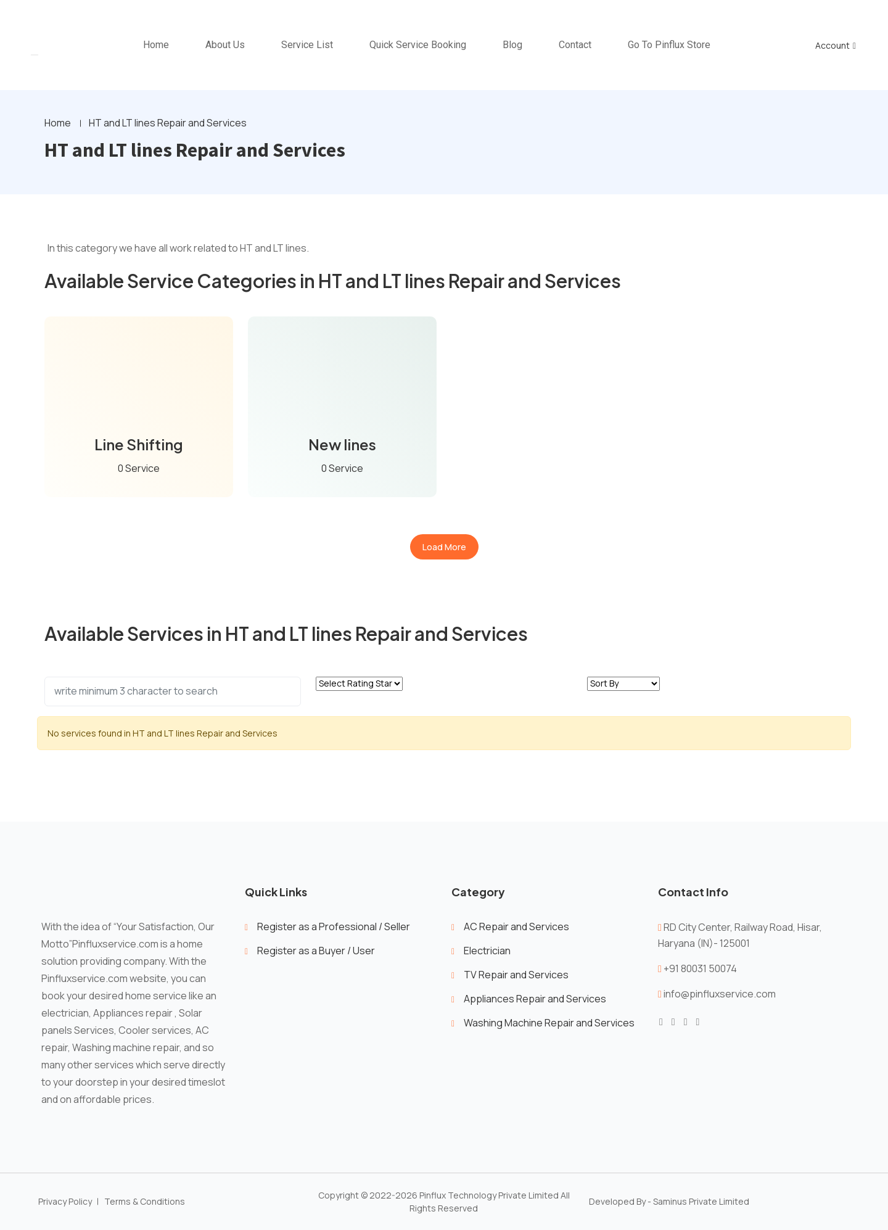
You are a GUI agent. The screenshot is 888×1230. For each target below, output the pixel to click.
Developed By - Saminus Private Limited (669, 1202)
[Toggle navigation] (34, 55)
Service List (307, 45)
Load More (444, 547)
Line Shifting (138, 444)
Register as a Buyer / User (316, 950)
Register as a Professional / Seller (333, 926)
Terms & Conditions (144, 1202)
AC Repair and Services (516, 926)
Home (57, 123)
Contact (575, 45)
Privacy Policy (65, 1202)
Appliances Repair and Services (535, 998)
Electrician (487, 950)
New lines (342, 444)
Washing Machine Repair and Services (549, 1023)
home (156, 45)
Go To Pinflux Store (669, 45)
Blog (512, 45)
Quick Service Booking (417, 45)
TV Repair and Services (516, 974)
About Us (225, 45)
